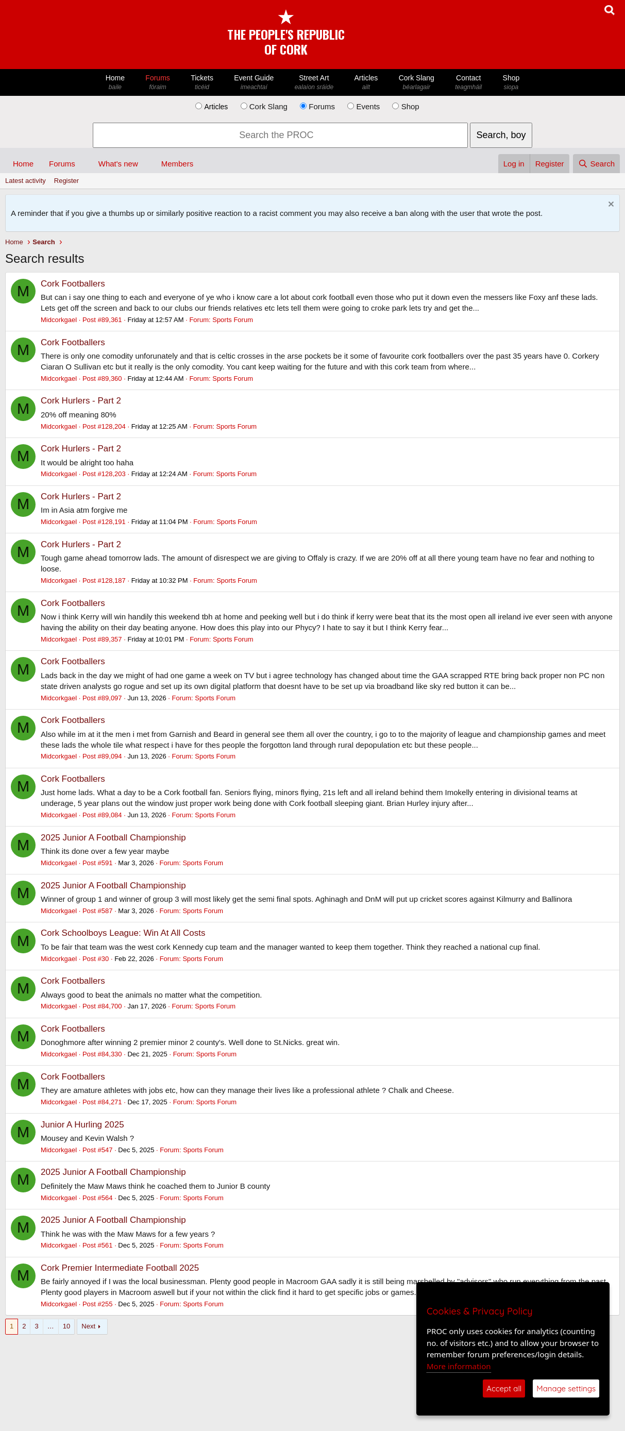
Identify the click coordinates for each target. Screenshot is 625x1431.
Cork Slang (416, 83)
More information (459, 1366)
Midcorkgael (59, 320)
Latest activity (25, 180)
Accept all (503, 1388)
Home (115, 83)
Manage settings (566, 1388)
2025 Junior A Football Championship (113, 838)
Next (88, 1326)
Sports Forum (232, 320)
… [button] (50, 1326)
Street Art (314, 83)
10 (66, 1326)
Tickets (201, 83)
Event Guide (254, 83)
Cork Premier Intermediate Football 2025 (120, 1268)
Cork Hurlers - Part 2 (81, 401)
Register (66, 180)
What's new (118, 163)
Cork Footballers (73, 284)
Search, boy (501, 135)
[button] (83, 163)
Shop (511, 83)
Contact (468, 83)
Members (177, 163)
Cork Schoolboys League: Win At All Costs (123, 933)
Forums (157, 83)
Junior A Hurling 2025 (82, 1125)
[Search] (596, 163)
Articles (366, 83)
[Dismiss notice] (609, 205)
